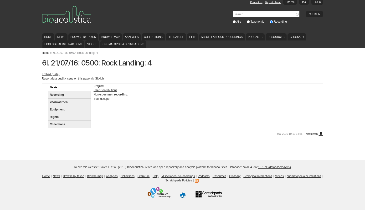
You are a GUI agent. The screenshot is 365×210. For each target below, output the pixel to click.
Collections (153, 36)
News (61, 36)
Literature (176, 36)
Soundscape (102, 98)
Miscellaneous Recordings (222, 36)
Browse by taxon (83, 36)
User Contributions (105, 90)
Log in (317, 1)
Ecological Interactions (63, 44)
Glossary (297, 36)
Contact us (256, 2)
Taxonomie (258, 21)
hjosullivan (312, 133)
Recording (280, 21)
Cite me (290, 1)
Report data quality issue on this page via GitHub (73, 78)
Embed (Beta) (51, 74)
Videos (92, 44)
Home (48, 36)
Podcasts (255, 36)
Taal (304, 1)
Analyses (132, 36)
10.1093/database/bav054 (274, 167)
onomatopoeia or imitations (123, 44)
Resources (276, 36)
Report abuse (273, 2)
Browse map (110, 36)
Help (192, 36)
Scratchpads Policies (178, 180)
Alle (239, 21)
